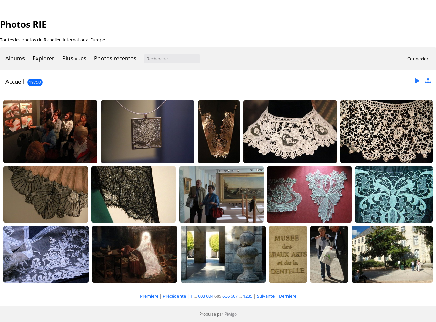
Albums (15, 58)
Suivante (266, 296)
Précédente (174, 296)
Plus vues (74, 58)
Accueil (14, 82)
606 (226, 296)
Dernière (287, 296)
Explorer (43, 58)
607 (234, 296)
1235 (247, 296)
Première (149, 296)
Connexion (418, 59)
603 (201, 296)
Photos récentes (115, 58)
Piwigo (230, 314)
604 (209, 296)
